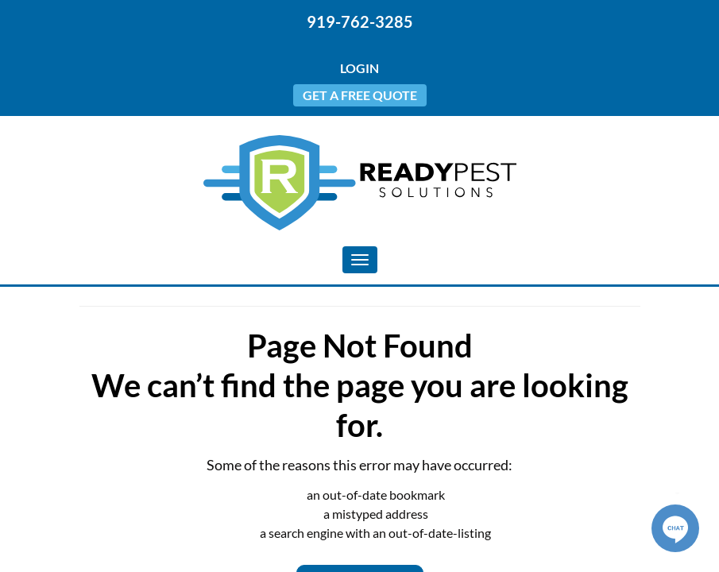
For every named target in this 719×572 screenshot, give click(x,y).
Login (359, 67)
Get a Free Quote (360, 94)
